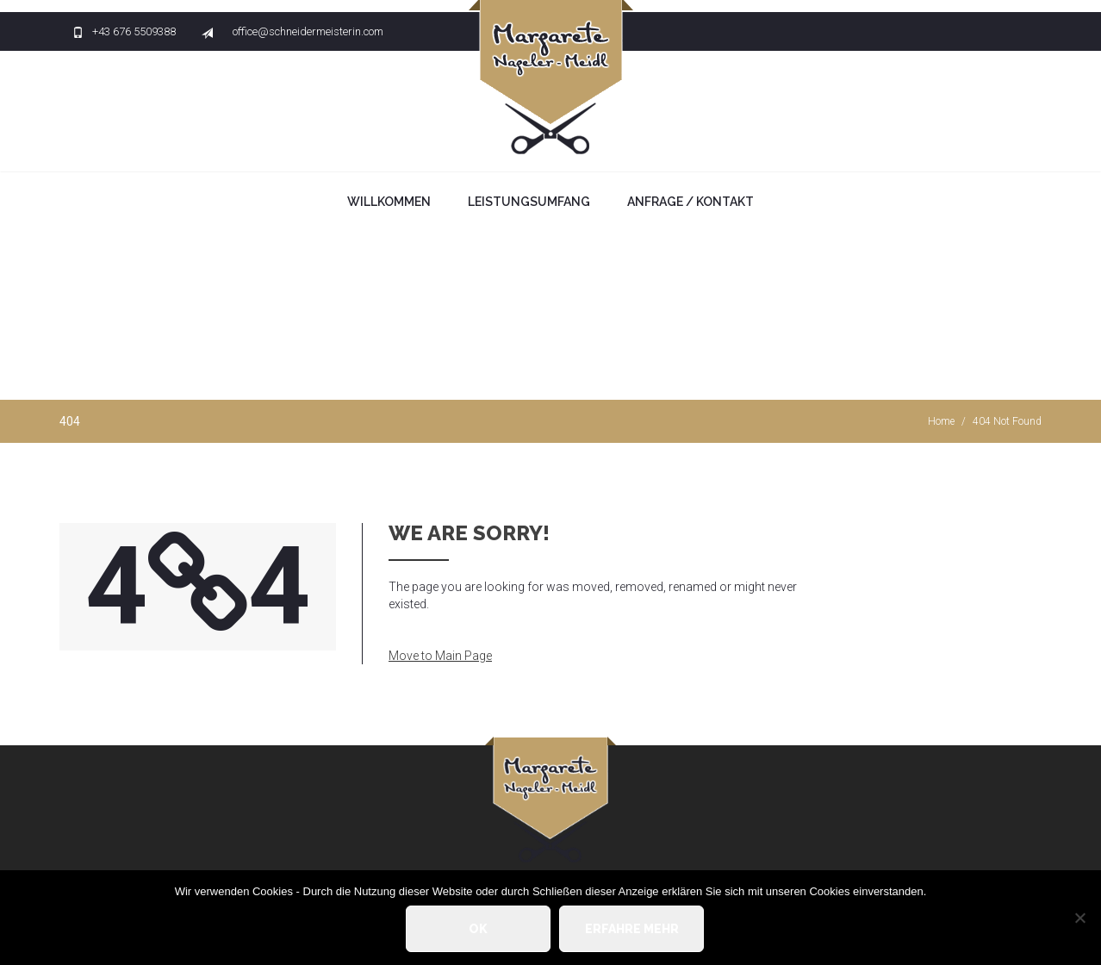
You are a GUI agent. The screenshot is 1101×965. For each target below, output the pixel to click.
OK (478, 929)
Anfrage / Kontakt (690, 202)
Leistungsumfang (529, 202)
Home (941, 421)
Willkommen (389, 202)
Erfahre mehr (632, 929)
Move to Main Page (440, 656)
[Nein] (1079, 917)
